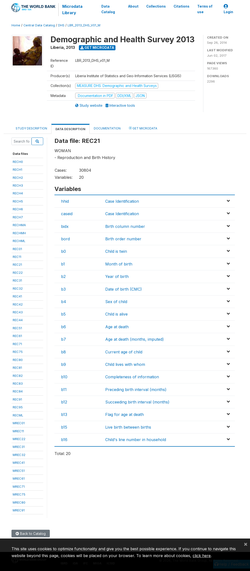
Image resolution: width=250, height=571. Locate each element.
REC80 (18, 360)
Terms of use (204, 9)
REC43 (18, 312)
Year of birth (117, 276)
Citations (181, 6)
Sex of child (116, 301)
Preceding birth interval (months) (136, 389)
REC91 (17, 399)
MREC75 (19, 494)
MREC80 (19, 502)
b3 (63, 289)
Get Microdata (97, 47)
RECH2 (18, 178)
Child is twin (116, 251)
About (133, 6)
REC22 (18, 273)
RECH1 (17, 169)
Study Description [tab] (31, 128)
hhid (65, 201)
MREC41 (19, 463)
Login (228, 9)
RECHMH (19, 233)
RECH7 (18, 217)
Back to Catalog (31, 533)
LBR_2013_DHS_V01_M (84, 25)
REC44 (18, 320)
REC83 (18, 383)
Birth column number (125, 226)
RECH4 (18, 193)
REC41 (17, 296)
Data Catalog (108, 9)
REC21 (17, 264)
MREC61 (19, 478)
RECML (18, 415)
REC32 (18, 288)
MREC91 (19, 510)
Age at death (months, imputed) (134, 339)
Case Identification (122, 201)
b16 (64, 439)
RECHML (19, 241)
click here (202, 555)
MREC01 (19, 423)
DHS (61, 25)
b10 (64, 376)
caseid (67, 213)
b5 (63, 314)
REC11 (17, 257)
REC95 (18, 407)
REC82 (18, 376)
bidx (65, 226)
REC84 (18, 391)
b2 (63, 276)
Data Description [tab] (70, 129)
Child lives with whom (125, 364)
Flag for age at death (124, 414)
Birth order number (123, 238)
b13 (64, 414)
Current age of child (123, 351)
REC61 (17, 336)
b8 (63, 351)
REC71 (17, 344)
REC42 (18, 304)
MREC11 (18, 431)
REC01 (17, 249)
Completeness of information (132, 376)
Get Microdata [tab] (143, 128)
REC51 (17, 328)
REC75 (18, 352)
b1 (63, 264)
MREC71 (19, 486)
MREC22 (19, 439)
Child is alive (116, 314)
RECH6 (18, 209)
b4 (63, 301)
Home (15, 25)
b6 (63, 326)
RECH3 (18, 185)
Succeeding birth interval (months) (137, 402)
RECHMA (19, 225)
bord (65, 238)
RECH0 (18, 162)
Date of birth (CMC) (123, 289)
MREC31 (19, 447)
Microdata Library (72, 9)
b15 (64, 427)
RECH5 (18, 201)
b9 (63, 364)
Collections (156, 6)
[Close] (246, 544)
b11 (64, 389)
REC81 (17, 368)
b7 (63, 339)
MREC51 (19, 471)
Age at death (117, 326)
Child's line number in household (135, 439)
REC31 (17, 280)
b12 (64, 402)
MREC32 (19, 455)
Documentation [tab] (107, 128)
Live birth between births (128, 427)
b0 (63, 251)
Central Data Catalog (39, 25)
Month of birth (118, 264)
